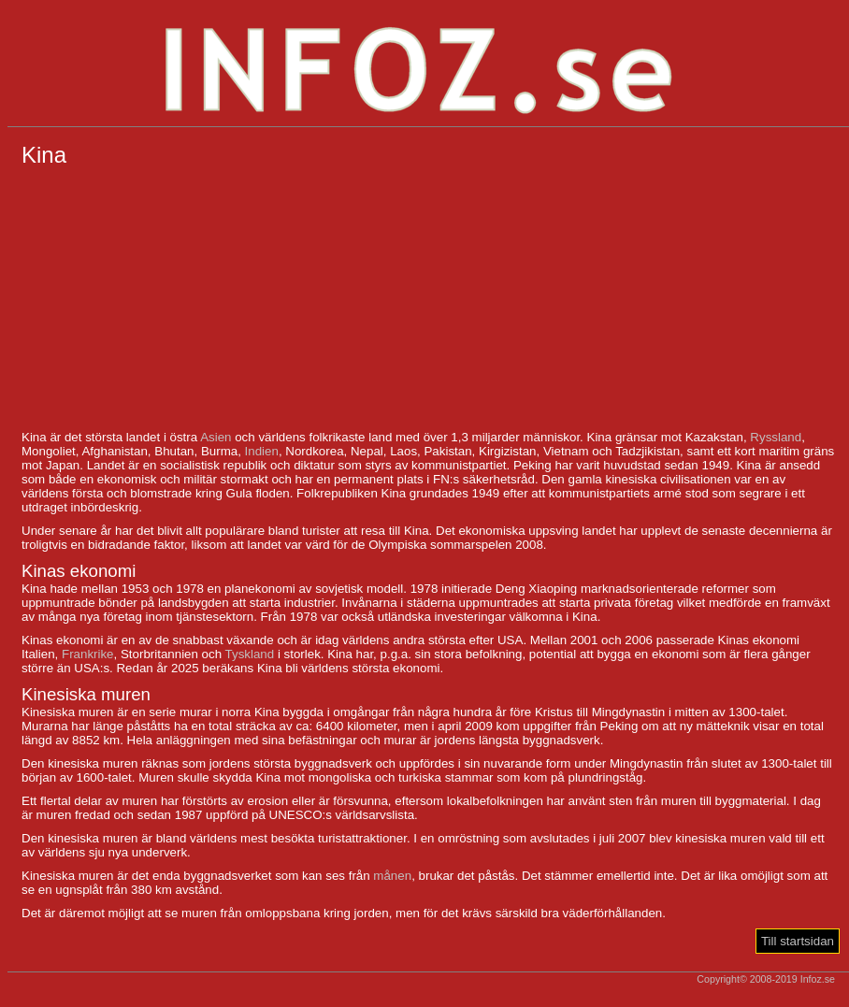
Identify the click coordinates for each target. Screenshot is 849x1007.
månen (392, 876)
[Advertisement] (428, 299)
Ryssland (775, 437)
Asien (215, 437)
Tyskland (250, 654)
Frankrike (88, 654)
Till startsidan (797, 941)
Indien (262, 451)
